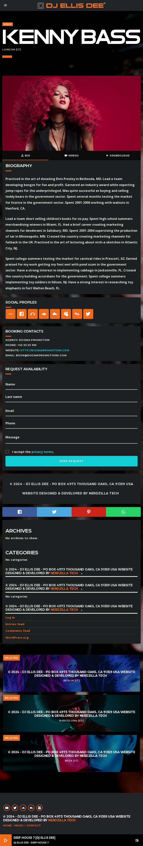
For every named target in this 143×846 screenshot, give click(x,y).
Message (12, 437)
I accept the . (33, 452)
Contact (33, 825)
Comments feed (17, 631)
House (7, 24)
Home (7, 825)
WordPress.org (17, 637)
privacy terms (42, 452)
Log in (10, 617)
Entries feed (14, 624)
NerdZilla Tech (104, 493)
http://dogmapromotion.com (44, 350)
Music (19, 825)
